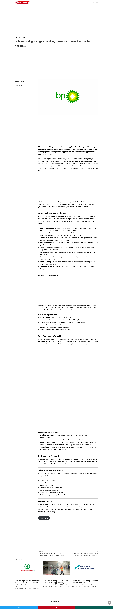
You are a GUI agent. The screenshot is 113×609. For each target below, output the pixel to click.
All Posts (24, 34)
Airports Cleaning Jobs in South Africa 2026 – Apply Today (55, 582)
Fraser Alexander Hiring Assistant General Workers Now (85, 582)
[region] (56, 18)
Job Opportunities (32, 34)
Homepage (17, 34)
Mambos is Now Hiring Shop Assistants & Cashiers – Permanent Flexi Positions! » (85, 554)
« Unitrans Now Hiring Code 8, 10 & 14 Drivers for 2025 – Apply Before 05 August (51, 554)
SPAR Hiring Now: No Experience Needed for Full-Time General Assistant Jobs (27, 583)
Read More (27, 590)
